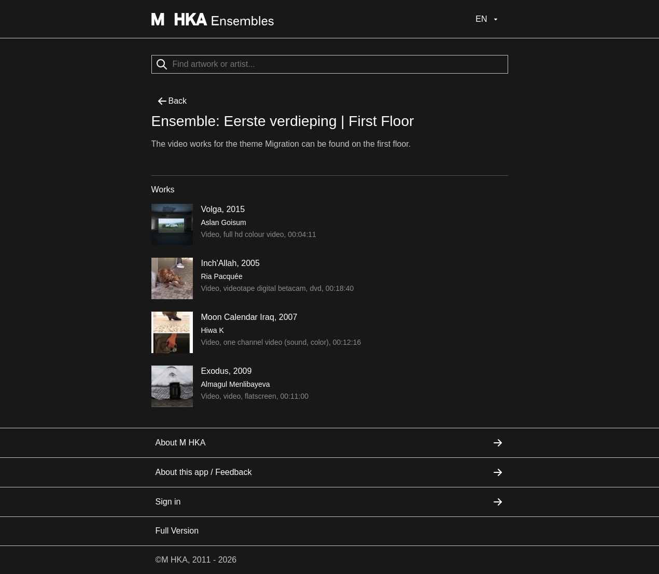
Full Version (177, 530)
